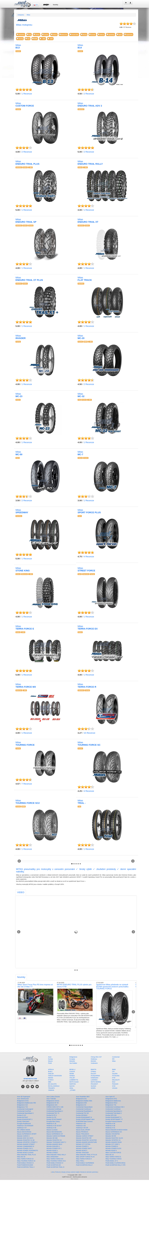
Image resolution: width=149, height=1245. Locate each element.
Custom (45, 34)
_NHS (50, 38)
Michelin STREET (52, 1218)
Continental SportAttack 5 (25, 1179)
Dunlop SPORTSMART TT (114, 1185)
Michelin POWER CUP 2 (25, 1214)
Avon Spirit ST (110, 1162)
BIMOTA (93, 1135)
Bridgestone (73, 1123)
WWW (34, 38)
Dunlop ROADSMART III (84, 1183)
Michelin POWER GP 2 (54, 1214)
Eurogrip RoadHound (24, 1189)
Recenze (27, 93)
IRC (113, 1125)
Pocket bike (74, 34)
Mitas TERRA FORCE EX (25, 1224)
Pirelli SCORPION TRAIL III (55, 1233)
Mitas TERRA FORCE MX (55, 1224)
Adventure (21, 34)
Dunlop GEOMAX (81, 1181)
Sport (119, 34)
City (29, 34)
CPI (113, 1137)
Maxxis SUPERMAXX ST (55, 1200)
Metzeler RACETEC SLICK (114, 1204)
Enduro (54, 34)
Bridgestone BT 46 (53, 1168)
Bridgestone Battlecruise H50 (26, 1168)
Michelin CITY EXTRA (83, 1210)
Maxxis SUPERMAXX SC (114, 1197)
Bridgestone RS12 (111, 1168)
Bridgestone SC (81, 1171)
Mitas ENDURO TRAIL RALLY (56, 1220)
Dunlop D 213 (21, 1181)
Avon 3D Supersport (23, 1162)
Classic (37, 34)
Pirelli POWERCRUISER (25, 1231)
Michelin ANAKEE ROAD (114, 1208)
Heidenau (94, 1125)
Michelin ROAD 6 (111, 1216)
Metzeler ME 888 (52, 1204)
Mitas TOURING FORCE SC (26, 1226)
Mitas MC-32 (110, 1220)
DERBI (71, 1139)
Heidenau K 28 (51, 1189)
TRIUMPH (51, 1154)
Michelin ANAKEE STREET (26, 1210)
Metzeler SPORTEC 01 (113, 1206)
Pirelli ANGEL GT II (112, 1226)
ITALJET (72, 1143)
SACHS (71, 1152)
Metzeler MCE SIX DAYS (25, 1204)
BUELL (50, 1137)
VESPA (93, 1154)
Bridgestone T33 (22, 1173)
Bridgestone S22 (22, 1171)
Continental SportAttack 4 (114, 1177)
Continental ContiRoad (54, 1175)
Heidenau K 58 (81, 1189)
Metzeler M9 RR (111, 1202)
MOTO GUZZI (74, 1148)
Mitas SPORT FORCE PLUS (85, 1222)
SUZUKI (93, 1152)
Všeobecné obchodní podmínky (88, 1238)
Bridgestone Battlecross (113, 1166)
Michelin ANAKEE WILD (54, 1210)
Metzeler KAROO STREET (84, 1202)
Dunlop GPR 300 (111, 1181)
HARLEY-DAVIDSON (55, 1141)
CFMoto (93, 1137)
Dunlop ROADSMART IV (113, 1183)
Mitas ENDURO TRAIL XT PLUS (86, 1220)
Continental (116, 1123)
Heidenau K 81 (110, 1193)
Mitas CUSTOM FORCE (113, 1218)
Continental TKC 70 (53, 1179)
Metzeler (72, 1127)
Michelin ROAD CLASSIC (25, 1218)
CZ (36, 4)
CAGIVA (72, 1137)
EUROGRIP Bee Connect (84, 1187)
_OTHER (72, 1156)
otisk (53, 1238)
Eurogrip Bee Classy (53, 1187)
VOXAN (114, 1154)
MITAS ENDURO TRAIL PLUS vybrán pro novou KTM (74, 1051)
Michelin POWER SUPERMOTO (27, 1216)
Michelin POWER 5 (82, 1212)
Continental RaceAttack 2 (55, 1177)
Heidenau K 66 (110, 1191)
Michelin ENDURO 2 (53, 1212)
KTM (113, 1143)
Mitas (28, 15)
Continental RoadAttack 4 (84, 1177)
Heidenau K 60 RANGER (25, 1191)
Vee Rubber (73, 1129)
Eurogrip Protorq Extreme (114, 1187)
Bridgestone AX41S (53, 1166)
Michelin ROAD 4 (52, 1216)
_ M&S (42, 38)
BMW (114, 1135)
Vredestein (94, 1129)
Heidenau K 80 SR (82, 1193)
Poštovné (57, 1238)
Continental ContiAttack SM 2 (115, 1173)
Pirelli (50, 1129)
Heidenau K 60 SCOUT (54, 1191)
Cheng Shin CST (96, 1123)
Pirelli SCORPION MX (54, 1231)
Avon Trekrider (51, 1164)
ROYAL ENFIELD (53, 1152)
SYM (113, 1152)
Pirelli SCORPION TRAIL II (25, 1233)
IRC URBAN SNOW (23, 1195)
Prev (19, 894)
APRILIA (51, 1135)
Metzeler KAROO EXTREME (56, 1202)
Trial (27, 38)
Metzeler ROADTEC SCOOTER (86, 1206)
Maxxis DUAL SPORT (83, 1195)
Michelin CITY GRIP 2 (113, 1210)
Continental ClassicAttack (84, 1173)
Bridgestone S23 (52, 1171)
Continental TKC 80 (82, 1179)
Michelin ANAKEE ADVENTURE (86, 1208)
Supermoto (128, 34)
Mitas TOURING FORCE (113, 1224)
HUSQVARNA (95, 1141)
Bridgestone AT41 (111, 1164)
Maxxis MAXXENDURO (54, 1197)
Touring (20, 38)
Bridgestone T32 (111, 1171)
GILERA (114, 1139)
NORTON (72, 1150)
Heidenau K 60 (110, 1189)
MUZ (113, 1148)
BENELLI (72, 1135)
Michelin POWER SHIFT (84, 1214)
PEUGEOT (94, 1150)
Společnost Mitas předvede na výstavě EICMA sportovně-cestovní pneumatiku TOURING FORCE (112, 1052)
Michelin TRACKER (82, 1218)
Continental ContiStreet (113, 1175)
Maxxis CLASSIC (52, 1195)
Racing (84, 34)
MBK (49, 1148)
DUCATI (93, 1139)
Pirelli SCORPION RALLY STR (115, 1231)
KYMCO (50, 1145)
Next (130, 894)
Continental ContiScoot (83, 1175)
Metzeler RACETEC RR (83, 1204)
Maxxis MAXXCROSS (24, 1197)
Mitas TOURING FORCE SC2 (56, 1226)
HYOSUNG (116, 1141)
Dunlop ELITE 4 (52, 1181)
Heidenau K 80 (51, 1193)
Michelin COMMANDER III (25, 1212)
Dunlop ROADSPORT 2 (24, 1185)
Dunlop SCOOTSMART (54, 1185)
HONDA (72, 1141)
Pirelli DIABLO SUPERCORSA (115, 1229)
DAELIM (50, 1139)
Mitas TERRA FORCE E (113, 1222)
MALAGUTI (116, 1145)
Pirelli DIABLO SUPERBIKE (85, 1229)
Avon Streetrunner (23, 1164)
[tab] (21, 958)
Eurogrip (72, 1125)
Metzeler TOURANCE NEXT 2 (56, 1208)
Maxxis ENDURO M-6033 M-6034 (116, 1195)
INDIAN (50, 1143)
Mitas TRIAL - (80, 1226)
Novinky (55, 4)
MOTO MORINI (96, 1148)
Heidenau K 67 (22, 1193)
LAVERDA (94, 1145)
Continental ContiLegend (25, 1175)
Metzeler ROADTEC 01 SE (25, 1206)
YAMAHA (51, 1156)
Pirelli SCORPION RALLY (84, 1231)
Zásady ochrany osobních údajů (70, 1238)
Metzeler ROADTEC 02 (54, 1206)
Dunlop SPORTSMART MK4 (85, 1185)
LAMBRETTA (73, 1145)
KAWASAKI (94, 1143)
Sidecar (101, 34)
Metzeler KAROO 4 (23, 1202)
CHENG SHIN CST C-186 (55, 1173)
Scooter (92, 34)
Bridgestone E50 (81, 1168)
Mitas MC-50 (21, 1222)
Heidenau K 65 (81, 1191)
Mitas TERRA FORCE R (84, 1224)
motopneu (21, 15)
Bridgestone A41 (81, 1164)
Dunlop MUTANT (22, 1183)
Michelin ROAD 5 (81, 1216)
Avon (49, 1123)
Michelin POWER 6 (112, 1212)
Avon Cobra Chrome (53, 1162)
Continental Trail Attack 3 (114, 1179)
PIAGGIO (115, 1150)
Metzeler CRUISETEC (113, 1200)
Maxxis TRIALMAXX (82, 1200)
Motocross (63, 34)
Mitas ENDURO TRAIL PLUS (26, 1220)
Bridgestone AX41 (23, 1166)
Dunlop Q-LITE (51, 1183)
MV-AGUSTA (52, 1150)
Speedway (110, 34)
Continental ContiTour (24, 1177)
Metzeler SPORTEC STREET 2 (27, 1208)
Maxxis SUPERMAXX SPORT (26, 1200)
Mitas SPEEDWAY (52, 1222)
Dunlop (50, 1125)
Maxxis (50, 1127)
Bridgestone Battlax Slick (84, 1166)
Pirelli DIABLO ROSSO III (25, 1229)
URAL (71, 1154)
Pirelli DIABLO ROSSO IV (55, 1229)
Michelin (93, 1127)
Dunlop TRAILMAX (23, 1187)
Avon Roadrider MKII (83, 1162)
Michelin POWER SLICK (113, 1214)
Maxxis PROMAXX (82, 1197)
